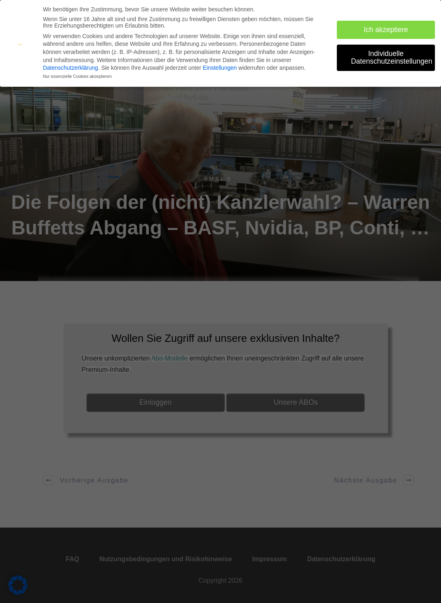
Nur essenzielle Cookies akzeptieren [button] (77, 75)
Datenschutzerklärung (70, 67)
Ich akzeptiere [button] (386, 29)
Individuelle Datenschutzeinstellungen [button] (391, 57)
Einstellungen (220, 67)
